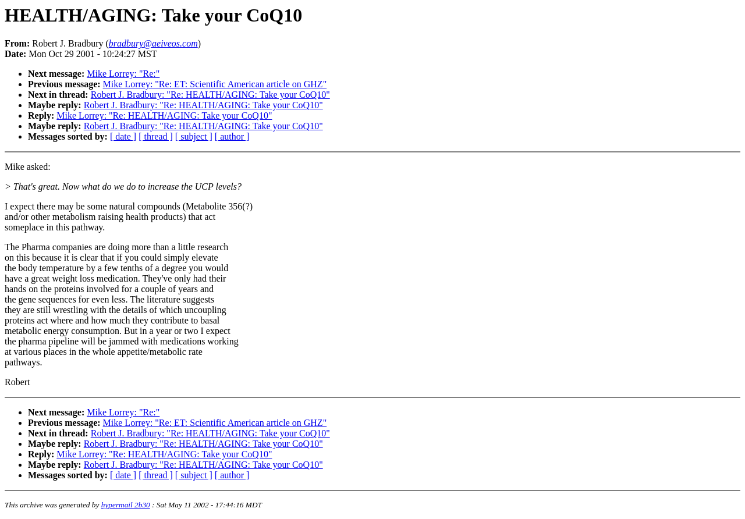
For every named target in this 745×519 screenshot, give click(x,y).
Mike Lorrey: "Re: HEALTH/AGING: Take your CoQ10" (164, 115)
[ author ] (232, 136)
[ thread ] (156, 136)
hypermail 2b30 (125, 504)
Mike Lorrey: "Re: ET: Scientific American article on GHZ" (215, 84)
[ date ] (123, 136)
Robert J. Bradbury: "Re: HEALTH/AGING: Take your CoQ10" (210, 94)
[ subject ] (193, 136)
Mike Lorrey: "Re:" (123, 74)
